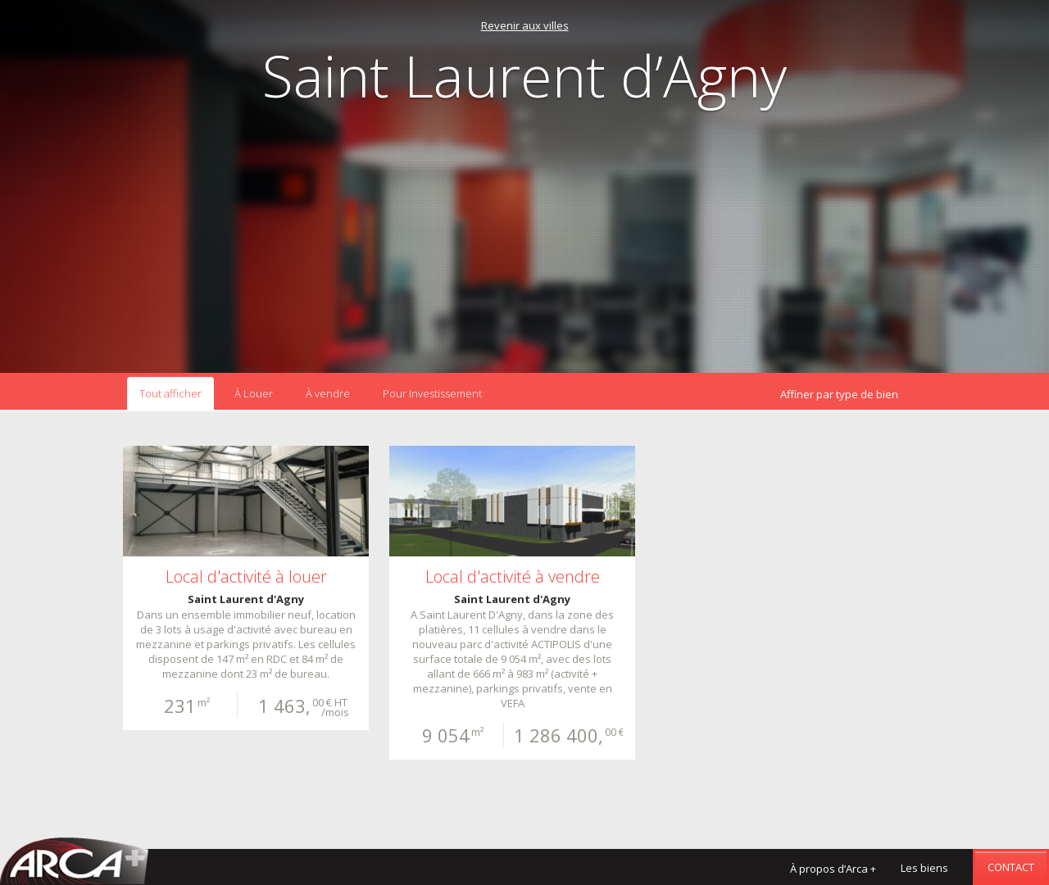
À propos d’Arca (833, 868)
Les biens (924, 867)
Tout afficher (170, 393)
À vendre (328, 393)
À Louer (253, 393)
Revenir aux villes (525, 25)
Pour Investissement (432, 393)
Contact (1011, 867)
